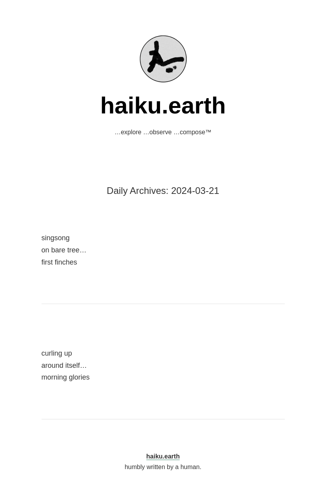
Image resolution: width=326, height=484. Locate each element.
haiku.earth (163, 105)
